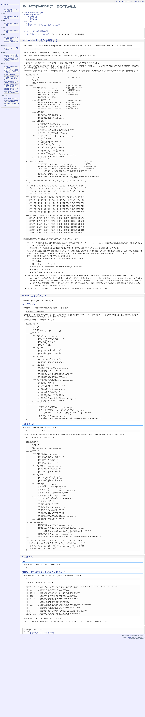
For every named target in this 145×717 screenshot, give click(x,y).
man (29, 23)
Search (129, 1)
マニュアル (28, 21)
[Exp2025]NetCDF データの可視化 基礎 (11, 38)
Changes (136, 1)
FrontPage (117, 1)
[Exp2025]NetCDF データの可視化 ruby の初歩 (11, 82)
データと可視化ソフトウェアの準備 (36, 34)
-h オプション (33, 17)
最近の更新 (4, 4)
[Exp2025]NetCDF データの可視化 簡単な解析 (11, 85)
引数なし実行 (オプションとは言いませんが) (44, 25)
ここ (29, 699)
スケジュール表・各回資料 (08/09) (35, 31)
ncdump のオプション (32, 15)
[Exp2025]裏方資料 (9, 74)
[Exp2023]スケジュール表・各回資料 (42, 710)
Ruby (129, 714)
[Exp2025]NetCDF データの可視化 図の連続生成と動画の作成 (11, 60)
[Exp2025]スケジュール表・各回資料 (10, 10)
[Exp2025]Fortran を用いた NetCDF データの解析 (11, 55)
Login (142, 1)
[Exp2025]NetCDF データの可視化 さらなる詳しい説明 (11, 78)
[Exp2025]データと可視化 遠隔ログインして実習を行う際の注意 (11, 71)
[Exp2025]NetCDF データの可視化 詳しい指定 (11, 89)
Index (123, 1)
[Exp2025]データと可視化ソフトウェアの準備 (11, 92)
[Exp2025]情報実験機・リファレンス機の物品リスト (11, 101)
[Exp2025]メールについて (11, 98)
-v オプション (33, 19)
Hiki (131, 713)
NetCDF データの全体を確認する (36, 12)
